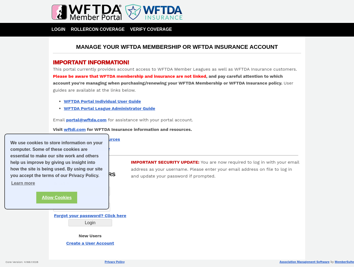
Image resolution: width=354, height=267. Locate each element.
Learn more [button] (23, 183)
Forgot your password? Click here (90, 215)
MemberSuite (344, 262)
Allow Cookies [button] (56, 197)
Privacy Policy (115, 262)
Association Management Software (304, 262)
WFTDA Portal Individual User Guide (102, 101)
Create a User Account (90, 243)
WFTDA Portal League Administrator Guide (109, 108)
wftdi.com (75, 129)
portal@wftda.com (86, 119)
